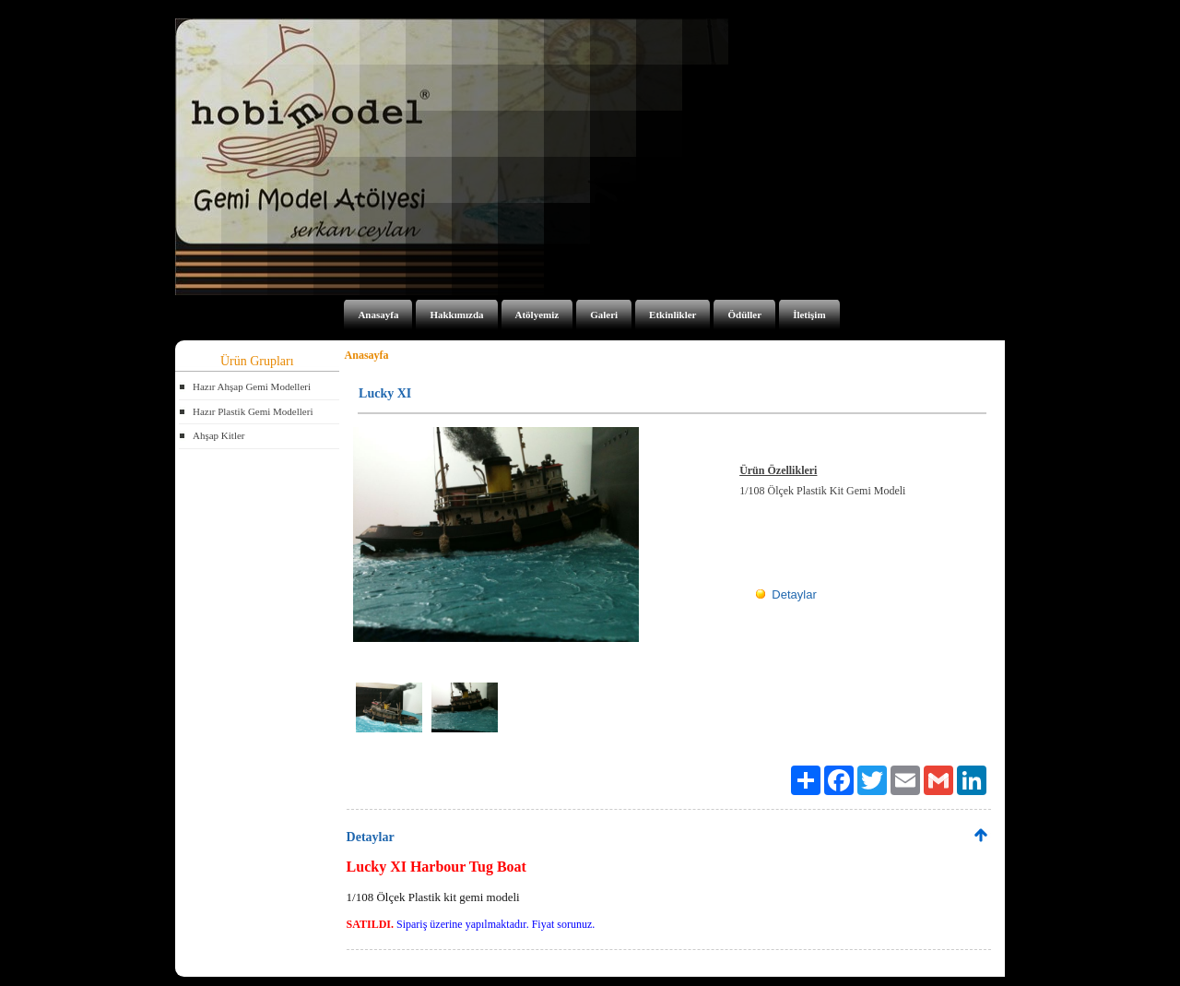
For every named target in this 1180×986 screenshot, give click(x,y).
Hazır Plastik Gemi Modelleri (253, 411)
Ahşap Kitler (219, 435)
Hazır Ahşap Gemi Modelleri (252, 386)
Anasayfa (378, 314)
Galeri (604, 314)
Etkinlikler (672, 314)
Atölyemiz (537, 314)
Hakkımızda (456, 314)
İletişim (809, 314)
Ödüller (744, 314)
